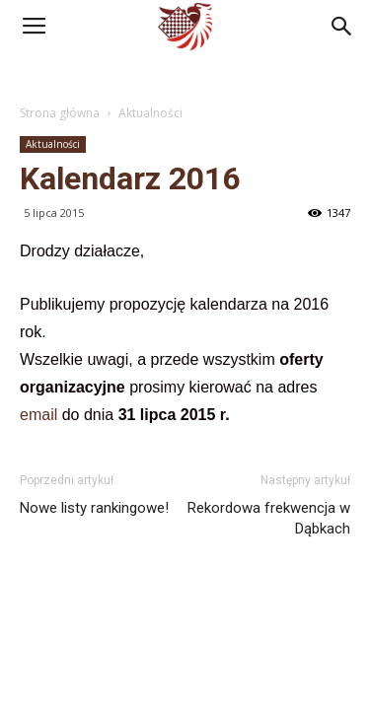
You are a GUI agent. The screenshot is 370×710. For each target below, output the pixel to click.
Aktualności (150, 113)
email (41, 414)
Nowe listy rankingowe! (94, 508)
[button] (342, 26)
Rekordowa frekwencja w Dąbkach (268, 518)
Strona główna (60, 113)
